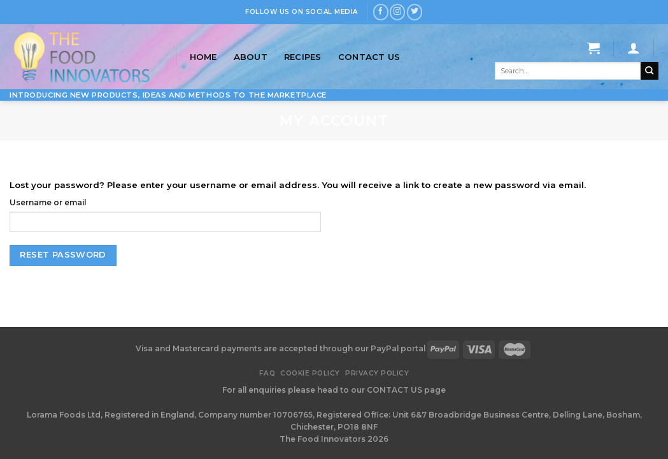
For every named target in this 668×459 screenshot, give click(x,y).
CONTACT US (395, 390)
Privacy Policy (377, 373)
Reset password (63, 254)
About (250, 57)
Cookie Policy (310, 373)
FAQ (267, 373)
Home (203, 57)
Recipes (303, 57)
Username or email (48, 202)
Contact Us (369, 57)
